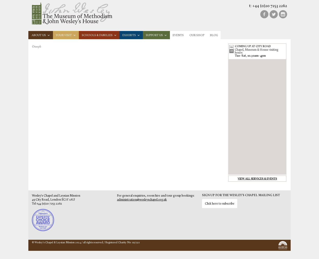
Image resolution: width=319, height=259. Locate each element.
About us (41, 35)
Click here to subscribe (219, 203)
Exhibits (131, 35)
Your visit (66, 35)
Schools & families (99, 35)
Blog (214, 35)
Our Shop (196, 35)
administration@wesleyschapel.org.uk (142, 199)
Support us (156, 35)
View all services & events (257, 179)
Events (178, 35)
